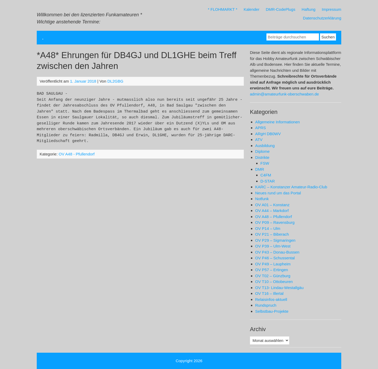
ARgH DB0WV (268, 134)
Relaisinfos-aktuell (271, 299)
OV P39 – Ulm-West (273, 246)
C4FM (265, 175)
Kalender (251, 9)
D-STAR (267, 181)
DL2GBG (115, 81)
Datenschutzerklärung (322, 18)
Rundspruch (265, 305)
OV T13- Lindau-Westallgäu (279, 287)
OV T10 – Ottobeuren (274, 281)
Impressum (331, 9)
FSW (264, 163)
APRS (260, 127)
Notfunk (262, 198)
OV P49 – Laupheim (273, 264)
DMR (259, 169)
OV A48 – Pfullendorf (273, 216)
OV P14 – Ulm (267, 228)
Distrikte (262, 157)
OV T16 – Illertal (269, 293)
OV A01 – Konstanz (272, 205)
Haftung (309, 9)
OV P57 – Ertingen (271, 269)
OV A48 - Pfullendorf (77, 154)
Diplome (262, 151)
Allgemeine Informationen (277, 122)
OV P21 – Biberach (272, 234)
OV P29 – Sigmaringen (275, 240)
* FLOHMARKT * (222, 9)
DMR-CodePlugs (280, 9)
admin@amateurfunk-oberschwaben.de (284, 94)
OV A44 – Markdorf (272, 210)
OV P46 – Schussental (275, 258)
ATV (258, 139)
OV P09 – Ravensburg (275, 222)
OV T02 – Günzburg (272, 276)
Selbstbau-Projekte (271, 311)
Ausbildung (265, 145)
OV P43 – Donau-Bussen (277, 252)
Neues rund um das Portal (278, 193)
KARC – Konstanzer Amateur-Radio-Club (291, 187)
